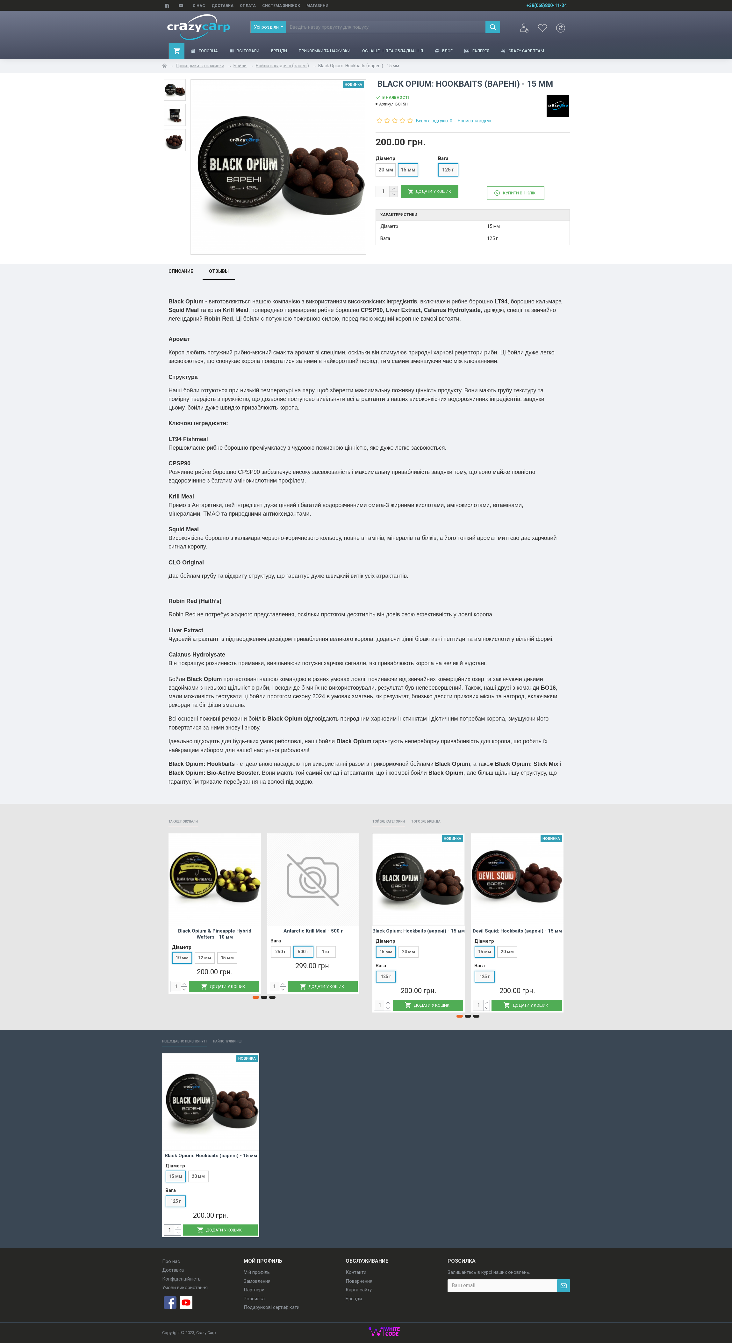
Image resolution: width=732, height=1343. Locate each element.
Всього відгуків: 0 (434, 120)
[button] (256, 996)
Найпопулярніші (249, 1040)
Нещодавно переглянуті (192, 1040)
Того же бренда (443, 819)
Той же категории (394, 819)
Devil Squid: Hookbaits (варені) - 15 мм (517, 930)
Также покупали (189, 819)
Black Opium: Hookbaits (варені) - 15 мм (418, 930)
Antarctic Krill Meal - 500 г (313, 929)
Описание (181, 268)
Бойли (240, 65)
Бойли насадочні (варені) (282, 65)
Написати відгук (475, 120)
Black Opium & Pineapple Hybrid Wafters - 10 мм (214, 932)
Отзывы (219, 268)
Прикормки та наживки (200, 65)
